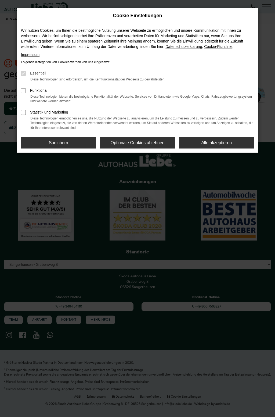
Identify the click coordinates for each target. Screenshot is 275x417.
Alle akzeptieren (216, 142)
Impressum (30, 54)
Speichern (58, 142)
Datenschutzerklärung (183, 46)
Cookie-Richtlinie (218, 46)
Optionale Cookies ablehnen (137, 142)
